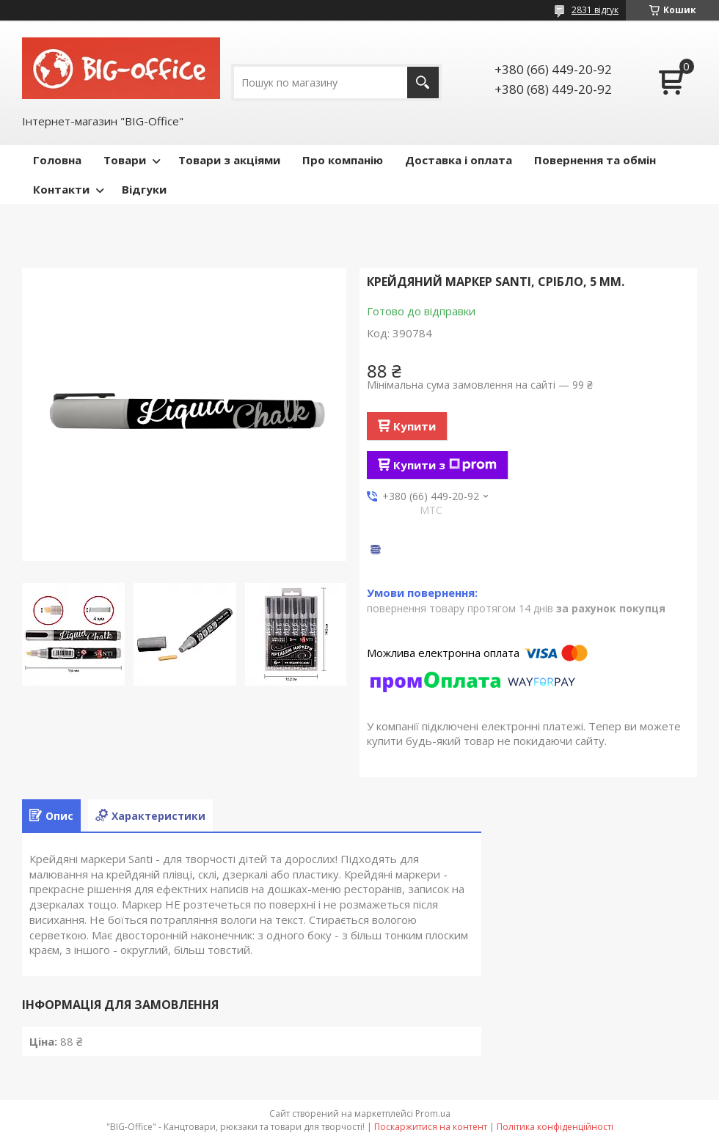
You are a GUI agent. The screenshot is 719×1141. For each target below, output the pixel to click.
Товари (124, 160)
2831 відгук (595, 10)
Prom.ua (432, 1113)
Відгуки (144, 189)
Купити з (445, 465)
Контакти (61, 189)
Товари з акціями (229, 160)
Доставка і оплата (458, 160)
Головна (57, 160)
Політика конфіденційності (555, 1126)
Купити (414, 426)
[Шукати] (423, 82)
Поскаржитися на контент (430, 1126)
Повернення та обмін (595, 160)
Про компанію (342, 160)
